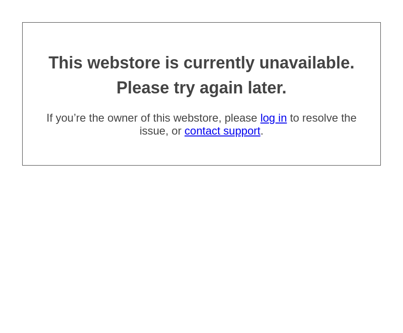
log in (273, 117)
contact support (222, 130)
